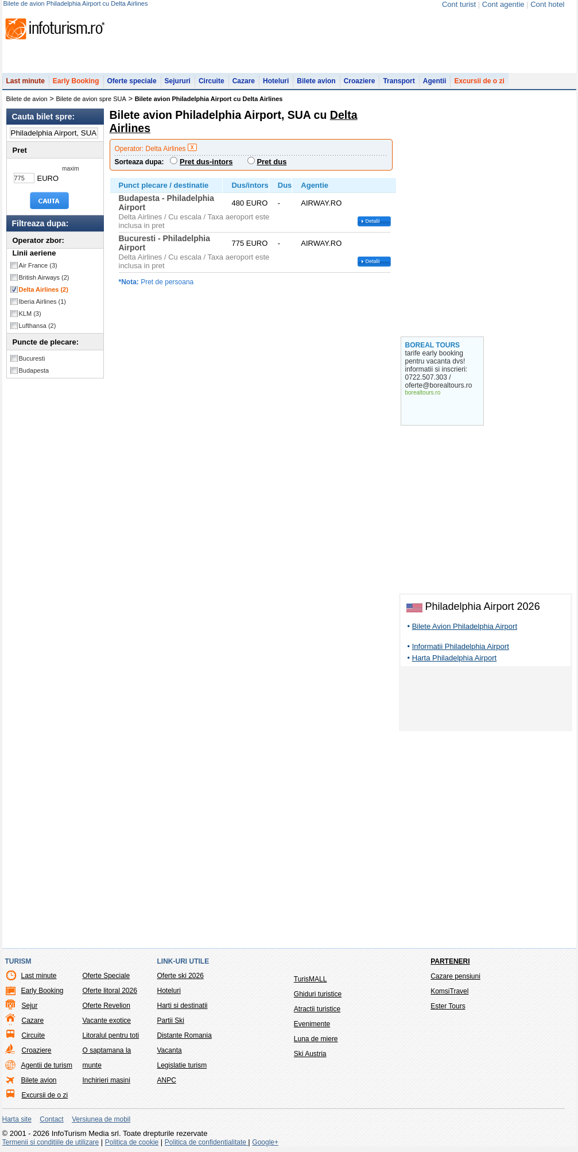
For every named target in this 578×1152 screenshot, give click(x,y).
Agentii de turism (46, 1065)
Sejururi (178, 81)
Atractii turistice (317, 1009)
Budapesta (34, 370)
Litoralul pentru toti (111, 1035)
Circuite (211, 81)
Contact (51, 1119)
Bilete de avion (27, 98)
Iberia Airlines (43, 301)
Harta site (17, 1119)
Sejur (30, 1006)
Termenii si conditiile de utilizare (50, 1142)
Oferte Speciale (106, 976)
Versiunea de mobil (101, 1119)
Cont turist (459, 4)
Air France (38, 265)
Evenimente (312, 1024)
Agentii (435, 81)
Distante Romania (184, 1035)
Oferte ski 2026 (180, 976)
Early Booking (76, 81)
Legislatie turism (182, 1065)
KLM (30, 313)
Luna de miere (316, 1039)
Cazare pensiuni (455, 976)
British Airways (44, 277)
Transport (398, 81)
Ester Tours (447, 1006)
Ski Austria (310, 1054)
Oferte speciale (132, 81)
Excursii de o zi (479, 81)
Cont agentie (503, 4)
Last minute (25, 81)
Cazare (243, 81)
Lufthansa (37, 325)
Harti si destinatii (182, 1006)
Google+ (265, 1142)
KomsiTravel (449, 991)
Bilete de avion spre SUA (91, 98)
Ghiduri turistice (318, 994)
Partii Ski (170, 1020)
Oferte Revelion (106, 1006)
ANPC (166, 1080)
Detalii (373, 221)
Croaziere (359, 81)
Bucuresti (32, 358)
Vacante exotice (107, 1020)
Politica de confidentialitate (206, 1142)
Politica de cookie (131, 1142)
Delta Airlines (43, 289)
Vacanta (169, 1050)
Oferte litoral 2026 (110, 991)
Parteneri (450, 961)
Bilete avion (316, 81)
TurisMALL (310, 979)
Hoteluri (276, 81)
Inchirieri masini (106, 1080)
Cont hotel (547, 4)
